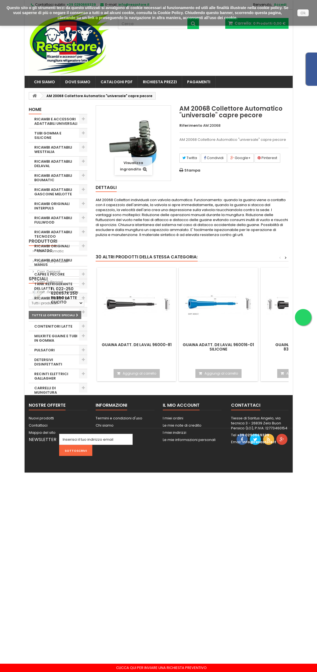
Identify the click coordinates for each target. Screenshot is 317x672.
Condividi (214, 157)
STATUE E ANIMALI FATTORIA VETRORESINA (50, 426)
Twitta (189, 157)
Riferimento (190, 125)
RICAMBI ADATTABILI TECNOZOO (53, 234)
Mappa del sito (42, 611)
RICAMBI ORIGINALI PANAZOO (52, 248)
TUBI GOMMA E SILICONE (47, 135)
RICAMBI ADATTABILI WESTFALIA (53, 149)
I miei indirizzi (174, 611)
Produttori (43, 445)
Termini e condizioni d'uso (119, 596)
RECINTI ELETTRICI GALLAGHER (51, 376)
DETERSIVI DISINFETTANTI (48, 362)
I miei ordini (173, 596)
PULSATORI (44, 350)
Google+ (240, 157)
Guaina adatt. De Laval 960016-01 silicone (218, 347)
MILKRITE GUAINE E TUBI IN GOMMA (55, 338)
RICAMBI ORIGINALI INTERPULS (52, 206)
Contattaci (38, 603)
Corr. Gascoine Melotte (57, 495)
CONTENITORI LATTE (53, 326)
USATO (40, 411)
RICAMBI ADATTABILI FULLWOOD (53, 220)
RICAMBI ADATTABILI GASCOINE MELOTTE (53, 192)
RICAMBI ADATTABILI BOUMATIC (53, 178)
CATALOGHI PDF (117, 82)
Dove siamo (77, 82)
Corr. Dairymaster (52, 465)
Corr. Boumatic (50, 454)
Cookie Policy (170, 13)
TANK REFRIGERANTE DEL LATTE (53, 286)
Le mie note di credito (182, 603)
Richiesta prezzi (160, 82)
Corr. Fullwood (49, 485)
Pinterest (267, 157)
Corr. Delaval (48, 475)
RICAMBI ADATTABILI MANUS (53, 262)
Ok (303, 13)
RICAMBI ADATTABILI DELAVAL (53, 163)
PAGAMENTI (198, 82)
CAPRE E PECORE (49, 274)
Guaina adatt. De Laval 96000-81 (137, 345)
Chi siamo (44, 82)
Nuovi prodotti (41, 596)
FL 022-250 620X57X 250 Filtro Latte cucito (64, 539)
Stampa (192, 170)
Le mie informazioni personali (189, 618)
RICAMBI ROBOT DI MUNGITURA (51, 300)
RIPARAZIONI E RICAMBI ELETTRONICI (55, 314)
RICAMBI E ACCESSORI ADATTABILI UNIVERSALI (55, 121)
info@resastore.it (259, 620)
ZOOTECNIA (45, 402)
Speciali (38, 522)
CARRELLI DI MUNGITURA (45, 390)
